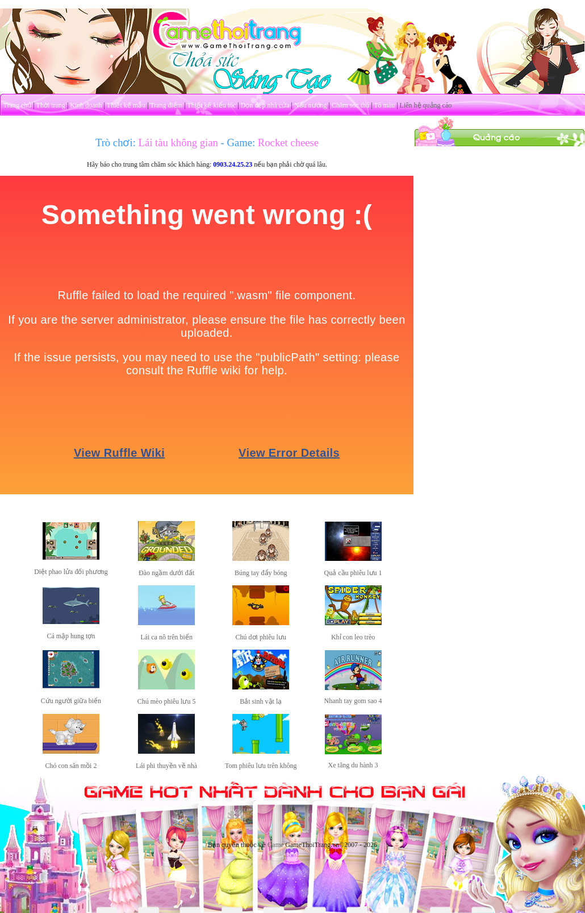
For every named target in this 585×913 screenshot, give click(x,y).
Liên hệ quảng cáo (426, 105)
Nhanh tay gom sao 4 (353, 701)
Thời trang (50, 105)
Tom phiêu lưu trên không (260, 766)
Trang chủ (17, 105)
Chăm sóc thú (350, 105)
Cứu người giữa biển (71, 701)
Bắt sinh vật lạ (261, 701)
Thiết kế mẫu (126, 105)
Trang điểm (166, 105)
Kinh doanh (86, 105)
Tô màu (384, 105)
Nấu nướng (310, 105)
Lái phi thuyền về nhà (166, 766)
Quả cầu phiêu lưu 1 (353, 573)
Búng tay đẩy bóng (261, 573)
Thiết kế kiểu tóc (211, 105)
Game (276, 845)
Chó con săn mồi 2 (71, 766)
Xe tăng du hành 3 (353, 765)
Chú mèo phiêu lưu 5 (166, 701)
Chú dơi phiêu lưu (261, 637)
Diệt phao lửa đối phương (71, 572)
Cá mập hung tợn (71, 636)
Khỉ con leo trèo (353, 637)
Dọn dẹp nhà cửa (265, 105)
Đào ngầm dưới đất (166, 573)
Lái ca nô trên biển (166, 637)
